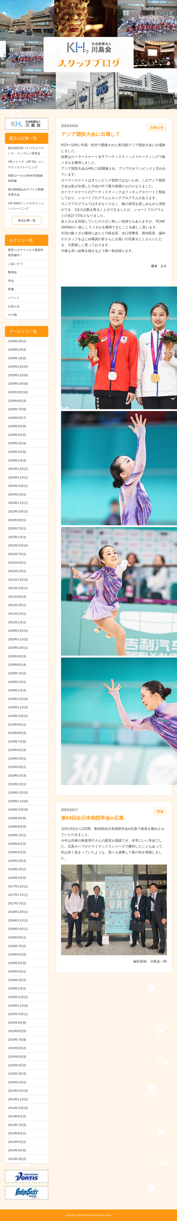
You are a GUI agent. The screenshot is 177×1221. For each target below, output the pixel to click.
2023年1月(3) (17, 537)
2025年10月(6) (18, 383)
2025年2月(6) (17, 451)
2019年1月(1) (17, 784)
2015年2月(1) (17, 1082)
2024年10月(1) (18, 485)
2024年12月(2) (18, 468)
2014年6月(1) (17, 1133)
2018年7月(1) (17, 835)
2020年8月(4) (17, 664)
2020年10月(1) (18, 647)
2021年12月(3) (18, 579)
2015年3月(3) (17, 1073)
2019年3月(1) (17, 767)
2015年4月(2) (17, 1065)
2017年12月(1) (18, 886)
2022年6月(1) (17, 562)
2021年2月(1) (17, 613)
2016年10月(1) (18, 928)
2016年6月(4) (17, 954)
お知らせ (14, 306)
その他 (12, 314)
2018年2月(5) (17, 877)
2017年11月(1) (18, 894)
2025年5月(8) (17, 426)
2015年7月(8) (17, 1039)
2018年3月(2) (17, 869)
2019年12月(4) (18, 699)
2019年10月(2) (18, 716)
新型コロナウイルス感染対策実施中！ (25, 252)
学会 (11, 280)
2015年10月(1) (18, 1014)
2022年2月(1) (17, 571)
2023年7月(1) (17, 528)
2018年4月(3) (17, 860)
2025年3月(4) (17, 443)
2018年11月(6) (18, 801)
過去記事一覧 (27, 220)
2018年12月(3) (18, 792)
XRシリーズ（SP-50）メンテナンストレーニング (26, 164)
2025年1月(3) (17, 460)
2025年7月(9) (17, 409)
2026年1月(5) (17, 358)
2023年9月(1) (17, 520)
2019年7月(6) (17, 741)
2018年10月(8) (18, 809)
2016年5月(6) (17, 963)
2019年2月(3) (17, 775)
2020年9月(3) (17, 656)
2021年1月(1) (17, 622)
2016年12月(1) (18, 911)
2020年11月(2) (18, 639)
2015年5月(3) (17, 1056)
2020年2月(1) (17, 682)
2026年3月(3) (17, 341)
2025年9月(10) (18, 392)
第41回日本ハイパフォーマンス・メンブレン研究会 (26, 150)
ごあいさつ (15, 263)
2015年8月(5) (17, 1031)
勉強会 (12, 272)
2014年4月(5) (17, 1150)
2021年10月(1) (18, 588)
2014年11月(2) (18, 1099)
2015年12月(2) (18, 997)
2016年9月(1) (17, 937)
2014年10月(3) (18, 1108)
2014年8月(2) (17, 1116)
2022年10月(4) (18, 545)
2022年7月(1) (17, 554)
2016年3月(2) (17, 980)
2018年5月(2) (17, 852)
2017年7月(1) (17, 903)
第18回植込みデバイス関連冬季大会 (26, 192)
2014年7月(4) (17, 1125)
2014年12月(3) (18, 1090)
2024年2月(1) (17, 494)
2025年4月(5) (17, 434)
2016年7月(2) (17, 946)
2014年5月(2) (17, 1142)
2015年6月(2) (17, 1048)
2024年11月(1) (18, 477)
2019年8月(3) (17, 733)
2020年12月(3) (18, 630)
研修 (11, 289)
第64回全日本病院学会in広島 (92, 818)
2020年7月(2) (17, 673)
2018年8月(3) (17, 826)
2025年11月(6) (18, 375)
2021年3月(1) (17, 605)
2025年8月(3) (17, 400)
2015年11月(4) (18, 1005)
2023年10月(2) (18, 511)
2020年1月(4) (17, 690)
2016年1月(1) (17, 988)
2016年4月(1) (17, 971)
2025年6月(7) (17, 417)
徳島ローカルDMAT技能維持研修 (25, 178)
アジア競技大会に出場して (90, 134)
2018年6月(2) (17, 843)
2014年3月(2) (17, 1159)
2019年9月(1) (17, 724)
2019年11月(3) (18, 707)
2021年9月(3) (17, 596)
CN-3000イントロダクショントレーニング (26, 206)
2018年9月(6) (17, 818)
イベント (14, 297)
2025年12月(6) (18, 366)
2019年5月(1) (17, 758)
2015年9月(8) (17, 1022)
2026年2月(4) (17, 349)
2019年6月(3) (17, 750)
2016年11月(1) (18, 920)
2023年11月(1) (18, 502)
